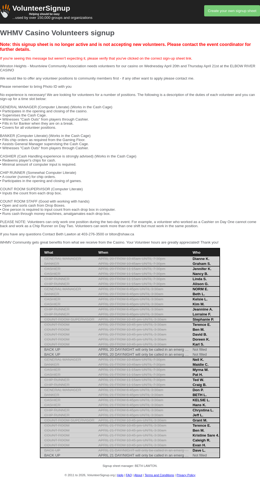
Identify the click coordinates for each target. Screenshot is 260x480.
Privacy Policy (186, 475)
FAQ (129, 475)
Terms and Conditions (159, 475)
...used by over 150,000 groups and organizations (130, 12)
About (138, 475)
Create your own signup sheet (232, 11)
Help (120, 475)
